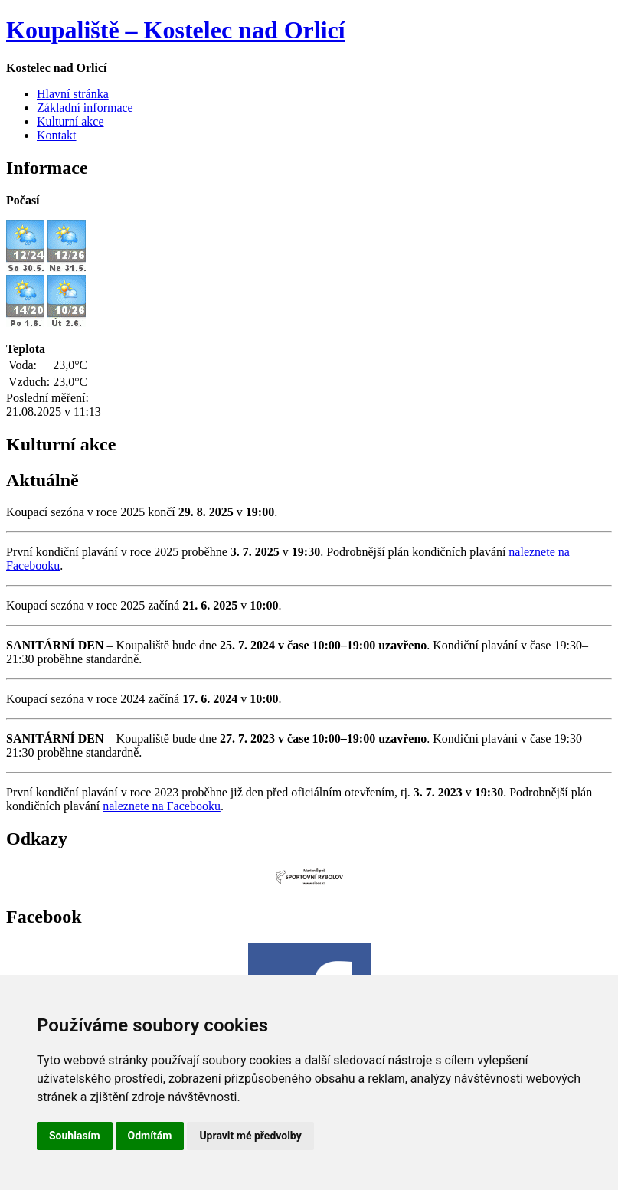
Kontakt (57, 135)
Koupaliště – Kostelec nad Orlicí (175, 30)
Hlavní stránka (73, 93)
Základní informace (85, 107)
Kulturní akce (70, 121)
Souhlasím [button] (74, 1136)
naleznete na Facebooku (162, 805)
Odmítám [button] (150, 1136)
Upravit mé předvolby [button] (250, 1136)
